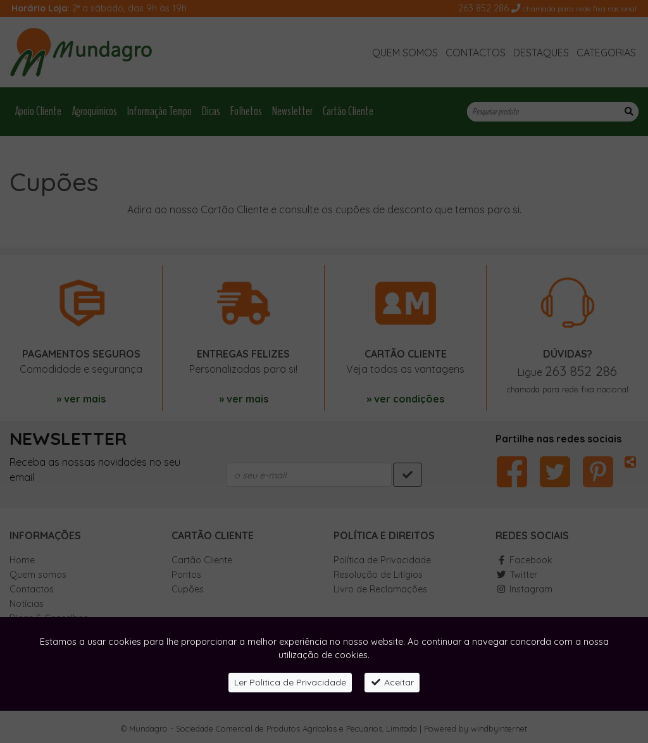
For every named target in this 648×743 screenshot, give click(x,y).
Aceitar (392, 682)
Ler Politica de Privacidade (290, 682)
